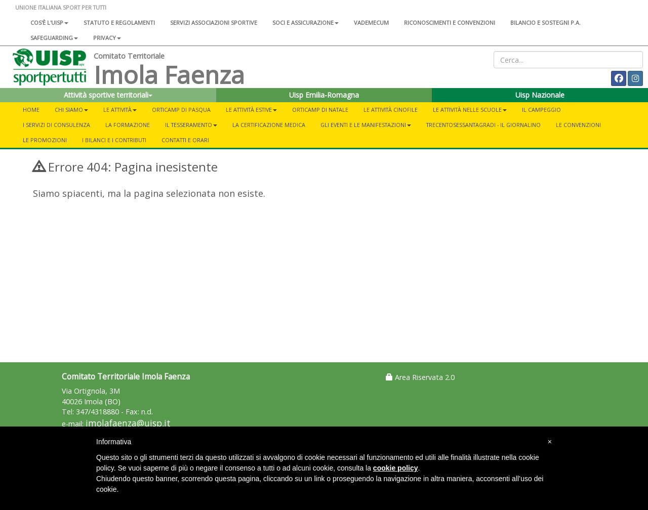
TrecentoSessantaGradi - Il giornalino (483, 125)
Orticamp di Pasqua (181, 109)
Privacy (107, 37)
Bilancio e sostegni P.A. (545, 22)
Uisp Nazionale (539, 95)
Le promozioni (45, 140)
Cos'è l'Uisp (49, 22)
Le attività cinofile (390, 109)
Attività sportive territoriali (108, 95)
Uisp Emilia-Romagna (324, 95)
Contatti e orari (185, 140)
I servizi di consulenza (56, 125)
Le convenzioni (578, 125)
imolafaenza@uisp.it (128, 423)
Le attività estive (251, 109)
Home (31, 109)
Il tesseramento (191, 125)
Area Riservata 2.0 (420, 377)
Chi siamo (71, 109)
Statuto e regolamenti (119, 22)
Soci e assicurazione (305, 22)
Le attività (120, 109)
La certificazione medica (268, 125)
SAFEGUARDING (54, 37)
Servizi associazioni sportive (213, 22)
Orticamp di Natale (320, 109)
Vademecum (371, 22)
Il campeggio (541, 109)
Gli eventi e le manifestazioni (365, 125)
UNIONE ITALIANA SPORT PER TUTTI (60, 7)
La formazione (127, 125)
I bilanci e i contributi (114, 140)
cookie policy (395, 468)
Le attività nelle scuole (470, 109)
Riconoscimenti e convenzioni (449, 22)
